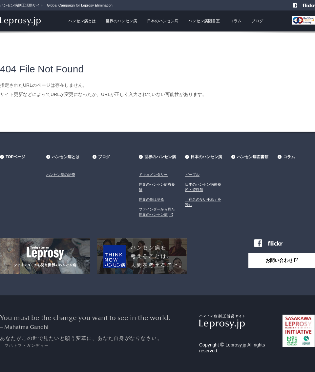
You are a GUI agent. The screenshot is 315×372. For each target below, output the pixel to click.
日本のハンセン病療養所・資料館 (203, 187)
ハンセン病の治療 (60, 175)
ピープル (192, 175)
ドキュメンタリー (153, 175)
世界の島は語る (151, 199)
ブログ (257, 21)
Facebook (295, 5)
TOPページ (15, 157)
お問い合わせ (286, 260)
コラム (236, 21)
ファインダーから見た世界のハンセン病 (157, 211)
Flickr (312, 5)
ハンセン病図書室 (204, 21)
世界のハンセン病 (121, 21)
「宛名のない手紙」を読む (203, 202)
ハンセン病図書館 (252, 157)
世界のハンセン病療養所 (157, 187)
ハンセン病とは (82, 21)
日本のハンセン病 (162, 21)
